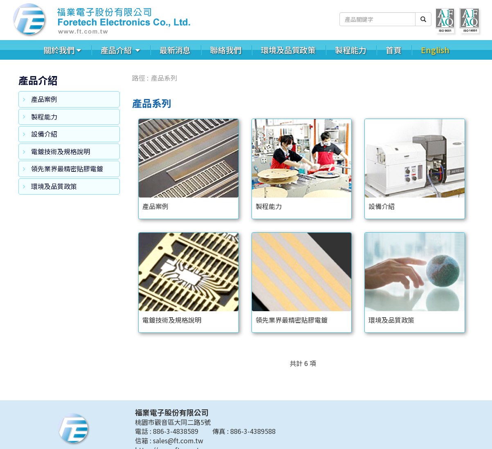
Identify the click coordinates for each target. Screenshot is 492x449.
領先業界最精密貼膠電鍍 (67, 168)
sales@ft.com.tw (178, 440)
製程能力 (350, 50)
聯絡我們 (225, 50)
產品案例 (44, 99)
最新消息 (175, 50)
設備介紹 (44, 134)
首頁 (393, 50)
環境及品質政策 (288, 50)
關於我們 (58, 50)
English (435, 50)
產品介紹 (117, 50)
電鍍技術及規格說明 (60, 151)
